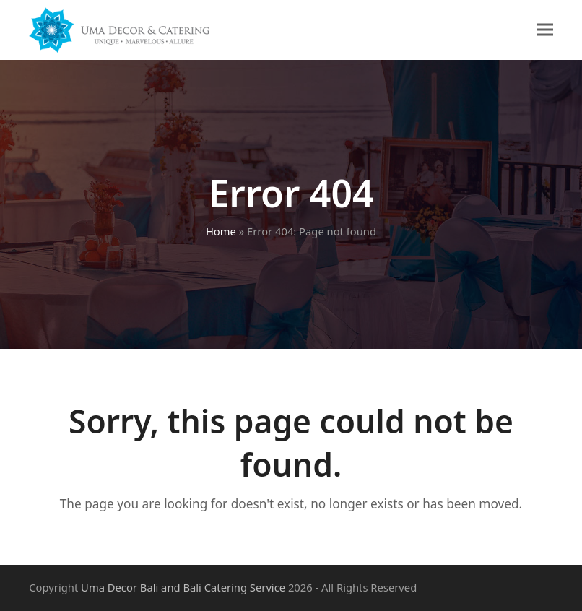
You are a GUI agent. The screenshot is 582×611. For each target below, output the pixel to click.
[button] (545, 30)
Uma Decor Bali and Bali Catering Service (183, 587)
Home (221, 231)
